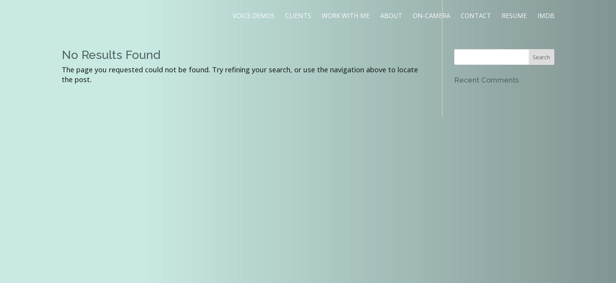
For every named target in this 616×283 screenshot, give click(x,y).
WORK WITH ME (346, 16)
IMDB (545, 16)
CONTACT (476, 16)
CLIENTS (298, 16)
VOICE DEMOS (254, 16)
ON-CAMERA (431, 16)
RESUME (514, 16)
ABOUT (391, 16)
